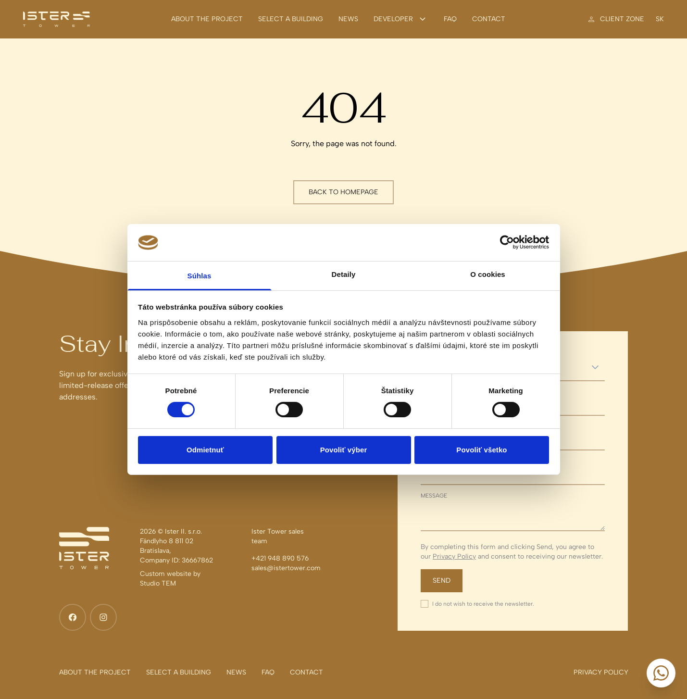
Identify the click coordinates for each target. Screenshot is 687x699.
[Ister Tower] (56, 19)
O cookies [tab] (487, 274)
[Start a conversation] (661, 673)
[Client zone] (615, 19)
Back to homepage (343, 192)
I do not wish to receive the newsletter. (483, 604)
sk (660, 19)
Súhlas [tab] (199, 276)
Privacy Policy (454, 556)
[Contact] (488, 19)
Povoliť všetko (481, 450)
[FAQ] (450, 19)
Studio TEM (158, 583)
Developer (401, 19)
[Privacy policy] (601, 672)
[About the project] (207, 19)
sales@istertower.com (286, 568)
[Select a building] (290, 19)
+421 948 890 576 (280, 558)
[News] (348, 19)
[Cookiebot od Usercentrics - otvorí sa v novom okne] (507, 242)
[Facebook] (72, 617)
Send (441, 580)
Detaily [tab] (344, 274)
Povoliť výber (343, 450)
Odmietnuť (205, 450)
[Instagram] (103, 617)
